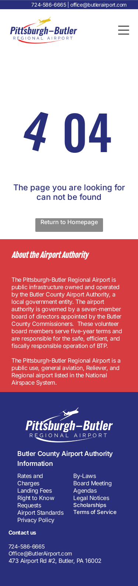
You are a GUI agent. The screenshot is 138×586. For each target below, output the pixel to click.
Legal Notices (91, 497)
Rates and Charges (30, 479)
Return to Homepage (69, 222)
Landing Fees (34, 490)
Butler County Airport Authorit (63, 453)
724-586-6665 (48, 4)
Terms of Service (94, 511)
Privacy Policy (35, 520)
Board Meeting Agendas (92, 486)
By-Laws (84, 475)
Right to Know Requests (35, 501)
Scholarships (89, 504)
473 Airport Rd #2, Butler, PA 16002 (55, 560)
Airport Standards (40, 512)
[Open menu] (123, 30)
